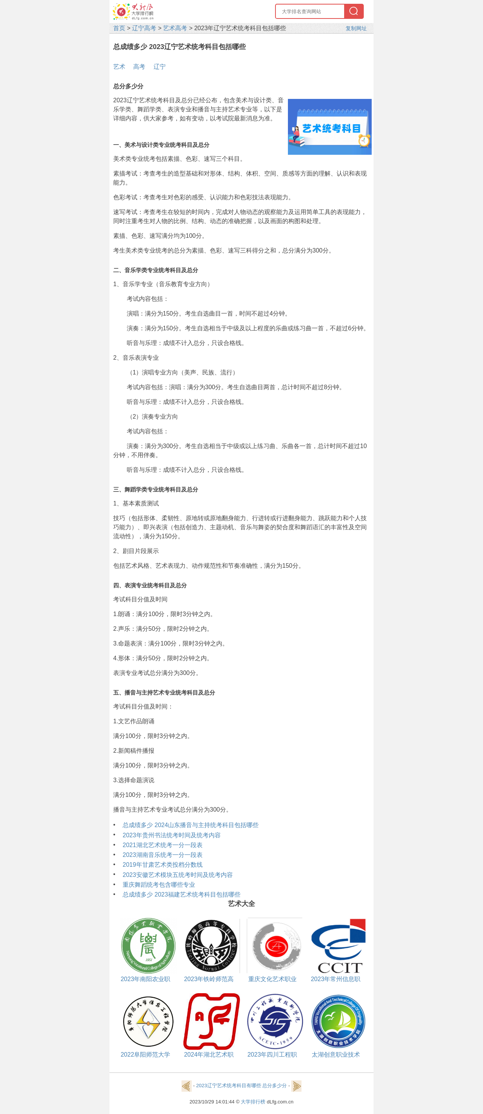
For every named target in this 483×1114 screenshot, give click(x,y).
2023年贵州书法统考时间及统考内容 (172, 835)
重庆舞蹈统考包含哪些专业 (159, 884)
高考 (139, 66)
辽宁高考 (144, 28)
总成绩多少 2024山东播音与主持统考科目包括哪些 (190, 825)
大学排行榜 (253, 1102)
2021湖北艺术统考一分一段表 (163, 845)
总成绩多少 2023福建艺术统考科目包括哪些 (181, 894)
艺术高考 (175, 28)
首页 (119, 28)
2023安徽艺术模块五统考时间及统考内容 (178, 875)
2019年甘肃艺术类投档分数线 (163, 864)
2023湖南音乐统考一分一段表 (163, 855)
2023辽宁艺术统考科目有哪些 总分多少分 (241, 1086)
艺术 (119, 66)
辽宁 (160, 66)
